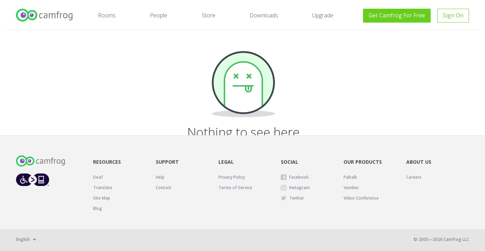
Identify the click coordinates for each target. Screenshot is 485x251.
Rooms (107, 15)
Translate (102, 188)
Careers (414, 177)
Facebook (299, 177)
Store (208, 15)
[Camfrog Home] (45, 15)
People (158, 15)
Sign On (453, 15)
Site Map (101, 198)
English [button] (23, 239)
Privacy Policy (231, 177)
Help (160, 177)
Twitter (296, 198)
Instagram (299, 188)
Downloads (263, 15)
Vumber (351, 188)
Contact (163, 188)
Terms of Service (235, 188)
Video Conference (361, 198)
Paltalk (350, 177)
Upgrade (322, 15)
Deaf (98, 177)
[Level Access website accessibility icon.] (32, 179)
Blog (97, 208)
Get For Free (397, 15)
